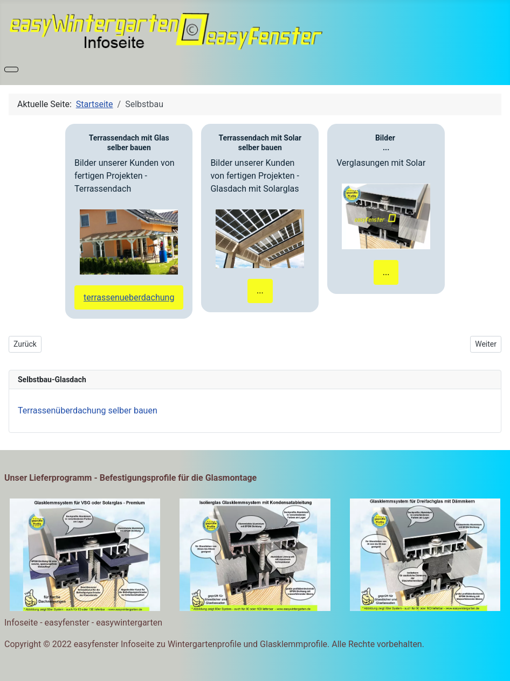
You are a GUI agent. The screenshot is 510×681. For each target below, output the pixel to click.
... (260, 290)
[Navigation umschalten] (11, 69)
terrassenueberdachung (129, 297)
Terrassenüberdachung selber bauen (87, 410)
